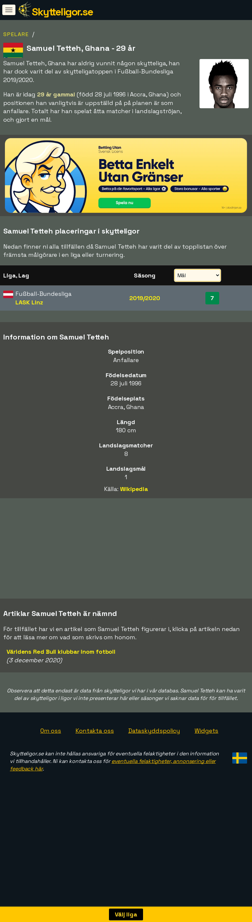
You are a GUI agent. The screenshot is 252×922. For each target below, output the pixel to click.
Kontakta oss (94, 760)
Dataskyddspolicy (154, 760)
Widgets (206, 760)
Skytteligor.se (62, 11)
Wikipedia (134, 489)
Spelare (16, 34)
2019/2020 (144, 298)
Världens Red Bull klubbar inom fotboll (61, 681)
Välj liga (126, 914)
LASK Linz (29, 302)
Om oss (50, 760)
